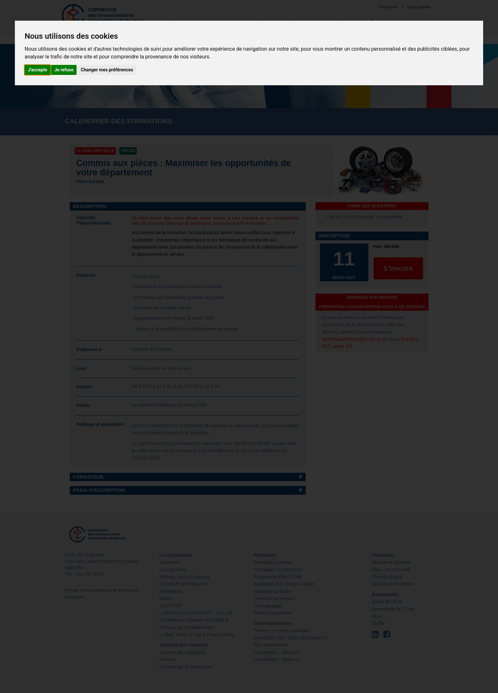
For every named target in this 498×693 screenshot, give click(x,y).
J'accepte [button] (37, 69)
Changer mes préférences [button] (107, 69)
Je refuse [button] (63, 69)
